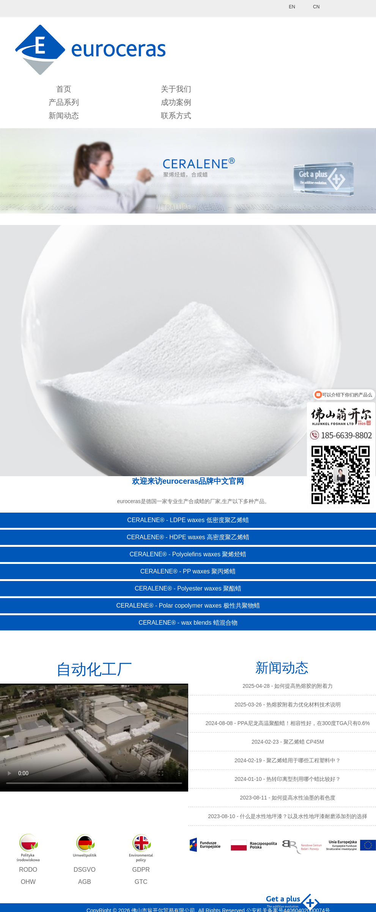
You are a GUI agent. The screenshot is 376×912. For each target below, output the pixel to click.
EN (292, 7)
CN (316, 7)
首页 (63, 89)
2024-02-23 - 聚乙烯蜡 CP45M (288, 742)
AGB (84, 882)
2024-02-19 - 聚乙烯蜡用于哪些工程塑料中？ (287, 760)
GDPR (140, 869)
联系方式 (176, 115)
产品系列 (64, 102)
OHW (28, 882)
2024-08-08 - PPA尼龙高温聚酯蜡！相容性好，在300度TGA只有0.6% (288, 723)
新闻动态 (64, 115)
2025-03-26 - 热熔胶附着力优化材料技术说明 (287, 704)
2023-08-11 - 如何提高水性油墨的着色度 (287, 798)
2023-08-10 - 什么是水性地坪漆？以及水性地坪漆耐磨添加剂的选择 (287, 816)
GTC (141, 882)
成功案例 (176, 102)
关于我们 (176, 89)
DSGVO (85, 869)
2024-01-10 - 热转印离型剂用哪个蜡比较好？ (287, 779)
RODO (28, 869)
